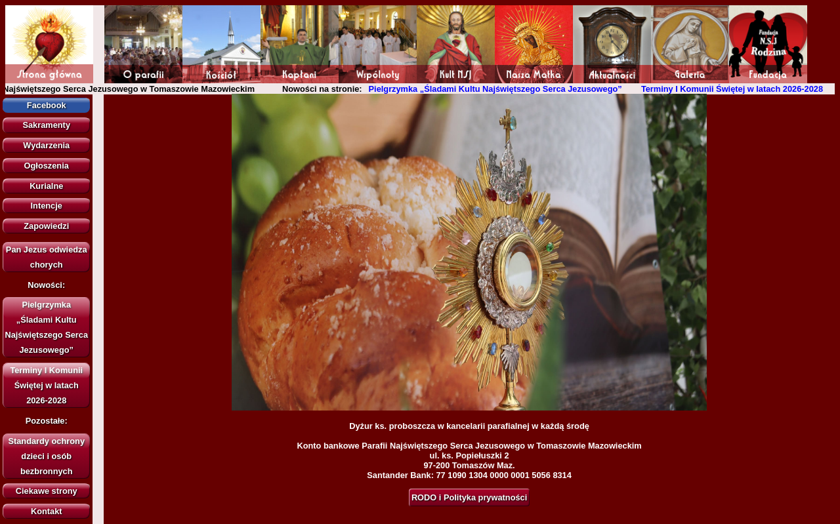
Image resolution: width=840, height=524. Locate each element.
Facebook (46, 105)
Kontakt (46, 511)
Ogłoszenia (46, 166)
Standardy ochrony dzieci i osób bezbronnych (46, 456)
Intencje (46, 206)
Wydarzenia (46, 145)
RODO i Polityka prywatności (469, 497)
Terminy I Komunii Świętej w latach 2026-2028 (736, 89)
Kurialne (46, 186)
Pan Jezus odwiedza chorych (46, 257)
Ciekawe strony (46, 491)
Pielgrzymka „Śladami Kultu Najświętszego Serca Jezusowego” (499, 89)
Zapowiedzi (46, 226)
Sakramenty (46, 125)
